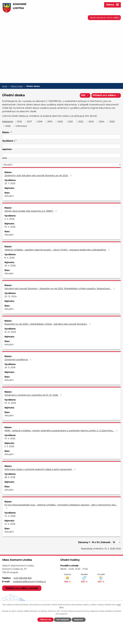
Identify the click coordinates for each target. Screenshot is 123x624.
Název (6, 132)
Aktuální (9, 196)
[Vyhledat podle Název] (61, 136)
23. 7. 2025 (9, 183)
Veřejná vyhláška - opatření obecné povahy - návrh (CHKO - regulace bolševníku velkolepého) (57, 249)
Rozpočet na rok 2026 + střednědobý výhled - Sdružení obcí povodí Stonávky (47, 324)
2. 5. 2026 (9, 446)
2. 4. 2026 (9, 219)
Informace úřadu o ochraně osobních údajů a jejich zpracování (40, 469)
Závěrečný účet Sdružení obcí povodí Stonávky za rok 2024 (38, 175)
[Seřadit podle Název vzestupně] (12, 131)
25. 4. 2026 (10, 265)
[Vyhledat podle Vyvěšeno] (61, 146)
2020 (60, 121)
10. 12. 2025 (10, 403)
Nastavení (78, 619)
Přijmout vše (45, 619)
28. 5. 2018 (9, 477)
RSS (85, 95)
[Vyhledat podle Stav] (61, 165)
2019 (49, 121)
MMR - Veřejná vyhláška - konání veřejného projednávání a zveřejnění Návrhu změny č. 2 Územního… (61, 430)
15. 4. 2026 (9, 438)
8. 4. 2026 (9, 257)
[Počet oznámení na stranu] (116, 542)
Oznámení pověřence (18, 359)
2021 (70, 121)
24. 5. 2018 (9, 367)
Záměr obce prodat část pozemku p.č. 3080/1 (31, 211)
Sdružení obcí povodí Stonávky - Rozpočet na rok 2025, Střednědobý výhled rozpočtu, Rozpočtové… (59, 288)
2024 (101, 121)
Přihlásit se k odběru (106, 95)
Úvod (4, 86)
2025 (112, 121)
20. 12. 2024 (10, 296)
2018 (39, 121)
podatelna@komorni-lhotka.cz (29, 581)
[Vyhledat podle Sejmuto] (61, 155)
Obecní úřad (17, 86)
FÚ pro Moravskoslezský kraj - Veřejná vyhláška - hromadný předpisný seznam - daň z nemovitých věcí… (60, 506)
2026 (8, 126)
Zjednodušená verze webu (104, 17)
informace (21, 126)
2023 (91, 121)
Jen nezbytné (63, 619)
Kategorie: (7, 121)
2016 (19, 121)
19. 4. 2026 (9, 227)
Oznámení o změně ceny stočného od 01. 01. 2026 (33, 395)
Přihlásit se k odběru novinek (21, 588)
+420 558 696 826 (22, 578)
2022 (80, 121)
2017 (29, 121)
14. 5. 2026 (9, 524)
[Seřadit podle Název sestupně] (12, 132)
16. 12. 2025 (10, 332)
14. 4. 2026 (9, 516)
